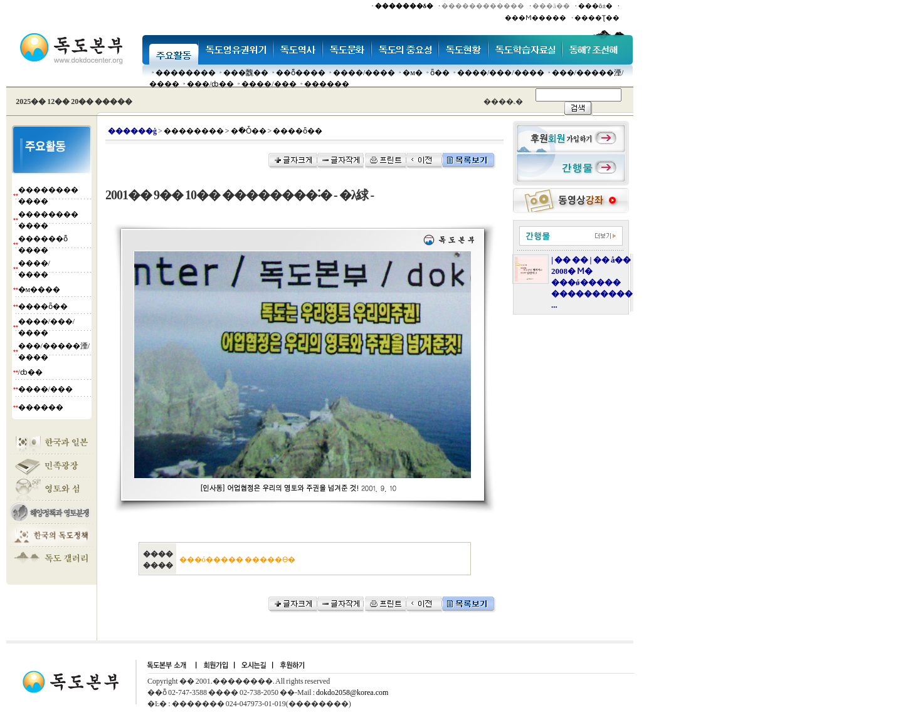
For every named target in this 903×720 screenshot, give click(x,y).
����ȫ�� (43, 306)
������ (326, 84)
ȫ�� (440, 72)
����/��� (268, 84)
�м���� (39, 289)
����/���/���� (500, 72)
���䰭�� (245, 72)
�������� (186, 72)
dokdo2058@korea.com (352, 692)
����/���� (364, 72)
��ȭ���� (300, 72)
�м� (413, 72)
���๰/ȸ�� (210, 84)
